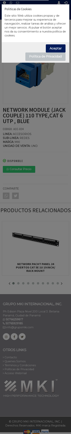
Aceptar (56, 48)
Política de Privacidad (45, 56)
